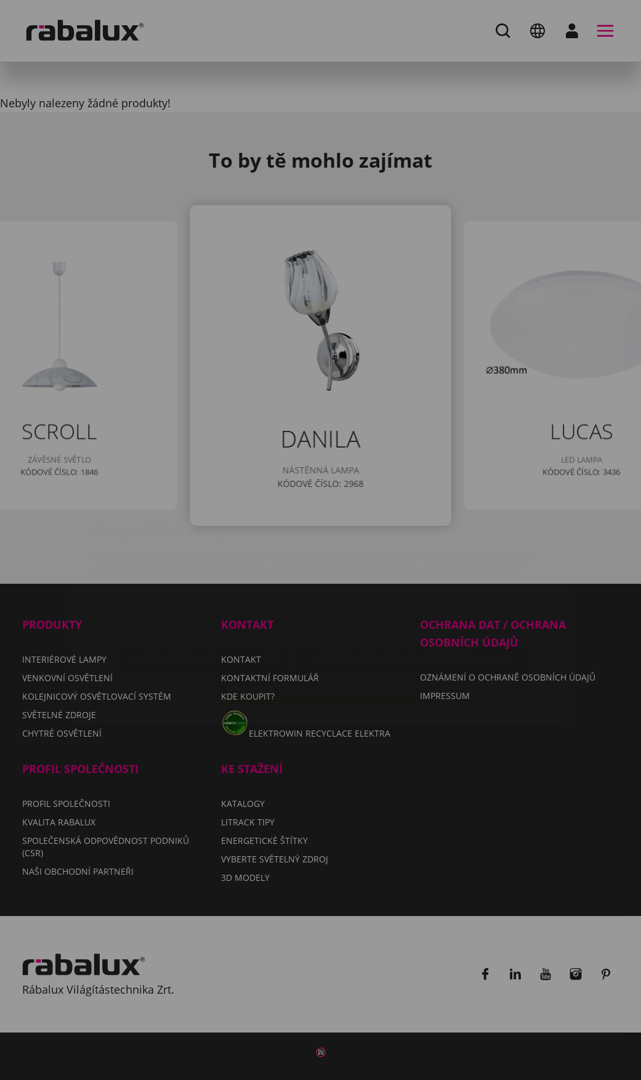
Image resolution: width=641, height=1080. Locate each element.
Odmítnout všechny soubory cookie (412, 585)
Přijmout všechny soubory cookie (320, 617)
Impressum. (502, 549)
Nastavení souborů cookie (203, 585)
